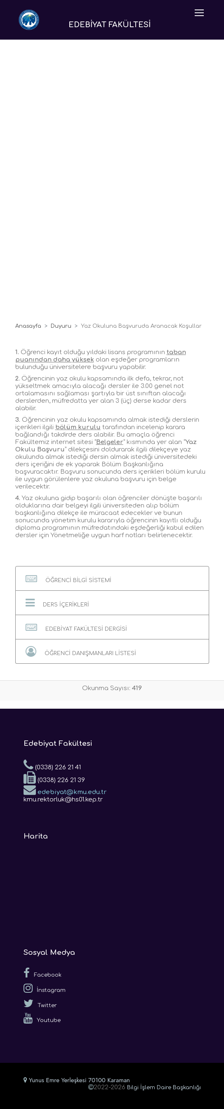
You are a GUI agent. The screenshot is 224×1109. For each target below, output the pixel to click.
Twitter (40, 1003)
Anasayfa (28, 326)
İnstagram (45, 988)
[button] (112, 578)
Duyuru (61, 326)
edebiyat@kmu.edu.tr (65, 789)
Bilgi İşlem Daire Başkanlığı (164, 1087)
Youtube (42, 1018)
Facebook (42, 973)
